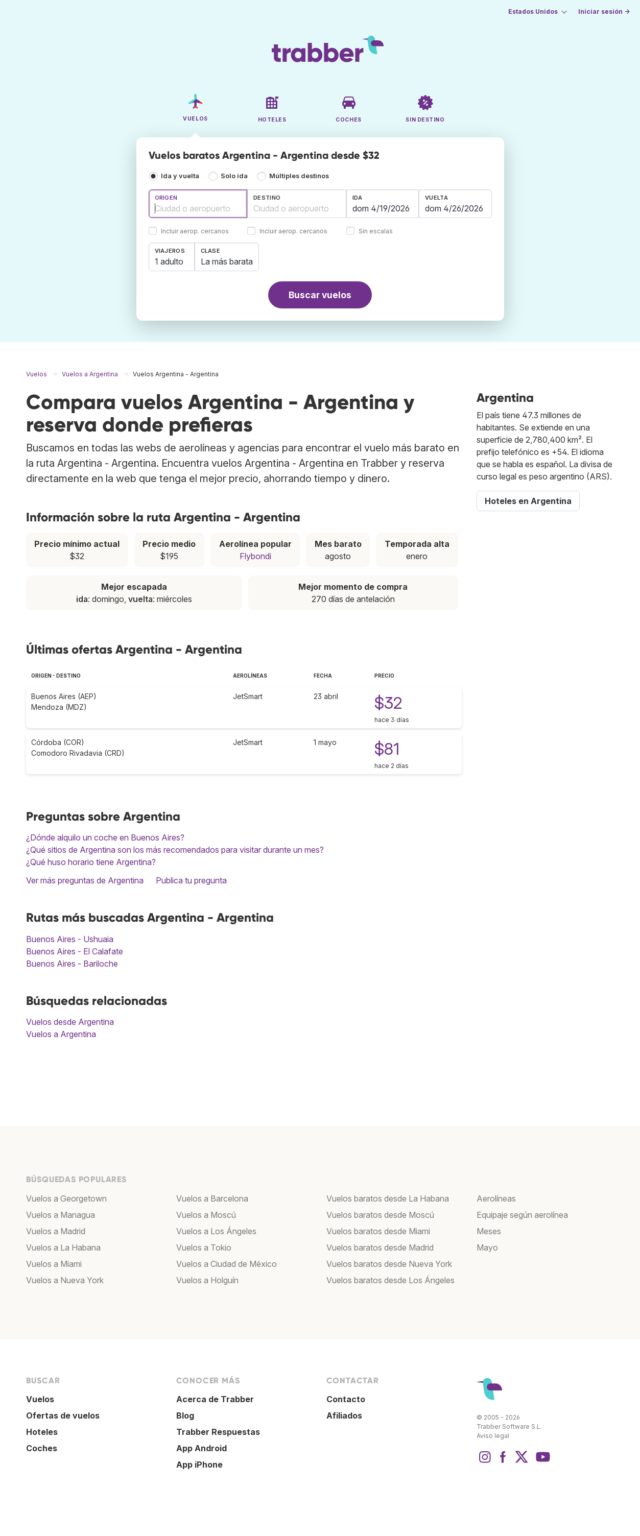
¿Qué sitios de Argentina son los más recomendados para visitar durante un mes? (175, 850)
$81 (386, 749)
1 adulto (169, 261)
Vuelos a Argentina (61, 1034)
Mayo (487, 1247)
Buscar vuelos (320, 295)
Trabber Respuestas (218, 1432)
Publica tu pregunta (191, 880)
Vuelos (40, 1399)
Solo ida (234, 176)
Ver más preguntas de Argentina (85, 880)
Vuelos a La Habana (63, 1247)
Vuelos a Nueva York (65, 1280)
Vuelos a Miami (54, 1264)
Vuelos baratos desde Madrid (380, 1247)
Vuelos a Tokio (203, 1247)
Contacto (345, 1399)
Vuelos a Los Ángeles (216, 1231)
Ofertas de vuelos (63, 1415)
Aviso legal (493, 1435)
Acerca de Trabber (215, 1399)
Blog (185, 1415)
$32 (388, 703)
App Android (201, 1448)
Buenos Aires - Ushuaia (69, 939)
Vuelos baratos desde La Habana (387, 1198)
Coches (41, 1448)
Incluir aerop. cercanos (195, 231)
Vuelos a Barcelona (212, 1198)
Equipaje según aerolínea (522, 1215)
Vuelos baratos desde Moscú (380, 1215)
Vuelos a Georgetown (66, 1198)
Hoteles (42, 1432)
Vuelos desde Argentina (70, 1022)
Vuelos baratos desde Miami (378, 1231)
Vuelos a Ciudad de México (226, 1264)
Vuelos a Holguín (207, 1280)
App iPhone (199, 1464)
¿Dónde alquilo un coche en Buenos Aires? (105, 837)
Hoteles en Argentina (528, 501)
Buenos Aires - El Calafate (74, 951)
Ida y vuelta (180, 176)
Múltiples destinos (299, 176)
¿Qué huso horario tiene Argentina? (91, 862)
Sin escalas (376, 231)
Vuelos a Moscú (206, 1215)
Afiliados (344, 1415)
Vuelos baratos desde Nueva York (389, 1264)
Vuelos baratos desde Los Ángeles (390, 1280)
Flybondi (255, 556)
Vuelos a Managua (60, 1215)
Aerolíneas (496, 1198)
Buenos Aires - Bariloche (72, 963)
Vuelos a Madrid (55, 1231)
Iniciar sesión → (604, 11)
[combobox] (198, 203)
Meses (489, 1231)
